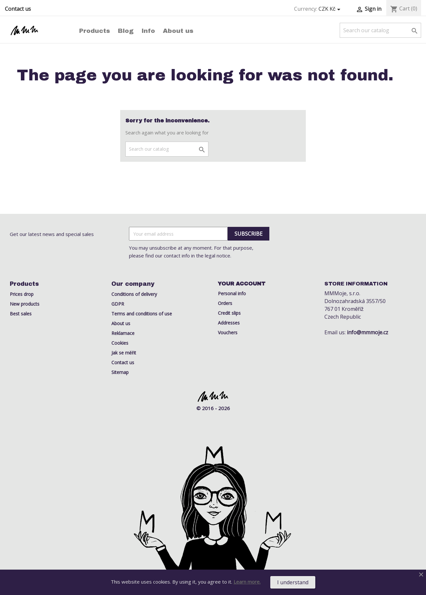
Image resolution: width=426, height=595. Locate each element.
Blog (126, 30)
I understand (292, 582)
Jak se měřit (123, 353)
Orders (225, 303)
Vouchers (227, 332)
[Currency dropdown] (331, 9)
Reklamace (123, 333)
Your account (241, 283)
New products (24, 304)
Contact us (18, 8)
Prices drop (22, 294)
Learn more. (247, 581)
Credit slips (229, 313)
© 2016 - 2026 (213, 408)
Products (94, 30)
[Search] (380, 30)
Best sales (21, 314)
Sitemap (120, 372)
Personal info (232, 293)
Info (148, 30)
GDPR (117, 304)
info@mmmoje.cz (367, 332)
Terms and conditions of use (141, 314)
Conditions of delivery (134, 294)
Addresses (229, 323)
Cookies (119, 343)
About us (178, 30)
